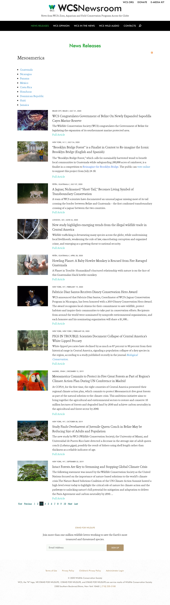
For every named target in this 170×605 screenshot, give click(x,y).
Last (76, 503)
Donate (142, 2)
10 (65, 503)
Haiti (23, 100)
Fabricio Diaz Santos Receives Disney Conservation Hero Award (94, 292)
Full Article (58, 134)
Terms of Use (51, 570)
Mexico (24, 83)
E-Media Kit (157, 2)
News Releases (40, 26)
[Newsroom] (85, 9)
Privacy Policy (68, 570)
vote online (143, 167)
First (20, 503)
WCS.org (128, 2)
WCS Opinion (62, 26)
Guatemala (26, 69)
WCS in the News (84, 26)
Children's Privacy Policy (90, 570)
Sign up (115, 547)
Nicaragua (26, 74)
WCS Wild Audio (109, 26)
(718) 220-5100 (108, 586)
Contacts (129, 26)
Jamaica (24, 105)
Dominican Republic (32, 96)
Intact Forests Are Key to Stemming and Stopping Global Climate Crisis (99, 467)
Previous (28, 503)
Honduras (26, 91)
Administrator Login (115, 570)
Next (70, 503)
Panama (24, 78)
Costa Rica (26, 87)
